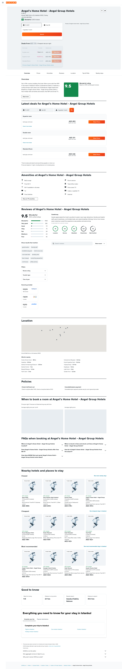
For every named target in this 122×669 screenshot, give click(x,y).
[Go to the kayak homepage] (11, 3)
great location (25, 247)
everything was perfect (37, 258)
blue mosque (25, 258)
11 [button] (58, 44)
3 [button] (54, 40)
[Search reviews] (73, 243)
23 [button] (50, 52)
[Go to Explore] (3, 19)
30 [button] (50, 56)
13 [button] (38, 48)
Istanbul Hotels (67, 665)
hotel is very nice (38, 251)
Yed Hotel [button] (88, 533)
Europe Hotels (36, 665)
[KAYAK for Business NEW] (3, 26)
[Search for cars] (3, 14)
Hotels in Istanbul (81, 629)
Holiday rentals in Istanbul (31, 631)
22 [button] (46, 52)
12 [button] (34, 48)
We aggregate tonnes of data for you (64, 654)
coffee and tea (34, 262)
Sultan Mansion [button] (47, 533)
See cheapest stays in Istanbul (98, 511)
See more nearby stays (100, 475)
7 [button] (42, 44)
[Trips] (3, 31)
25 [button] (58, 52)
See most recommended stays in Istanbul (95, 546)
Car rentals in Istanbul (56, 629)
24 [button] (54, 52)
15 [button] (46, 48)
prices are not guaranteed (54, 646)
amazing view (35, 254)
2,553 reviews (36, 19)
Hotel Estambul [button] (69, 533)
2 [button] (50, 40)
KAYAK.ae (23, 665)
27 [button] (38, 56)
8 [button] (46, 44)
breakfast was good (27, 251)
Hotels (29, 665)
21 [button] (42, 52)
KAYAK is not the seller (64, 651)
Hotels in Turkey (44, 665)
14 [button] (42, 48)
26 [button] (34, 56)
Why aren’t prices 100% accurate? (64, 657)
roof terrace (25, 262)
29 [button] (46, 56)
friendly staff (34, 247)
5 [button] (34, 44)
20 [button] (38, 52)
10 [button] (54, 44)
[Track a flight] (3, 22)
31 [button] (54, 56)
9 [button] (50, 44)
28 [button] (42, 56)
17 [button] (54, 48)
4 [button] (58, 40)
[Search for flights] (3, 7)
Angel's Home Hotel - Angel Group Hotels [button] (95, 498)
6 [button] (38, 44)
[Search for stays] (3, 11)
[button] (3, 2)
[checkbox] (29, 290)
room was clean (26, 254)
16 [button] (50, 48)
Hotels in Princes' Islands (56, 665)
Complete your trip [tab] (29, 619)
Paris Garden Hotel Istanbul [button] (50, 497)
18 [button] (58, 48)
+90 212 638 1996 (26, 17)
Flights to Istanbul (29, 629)
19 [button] (34, 52)
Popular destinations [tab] (42, 619)
